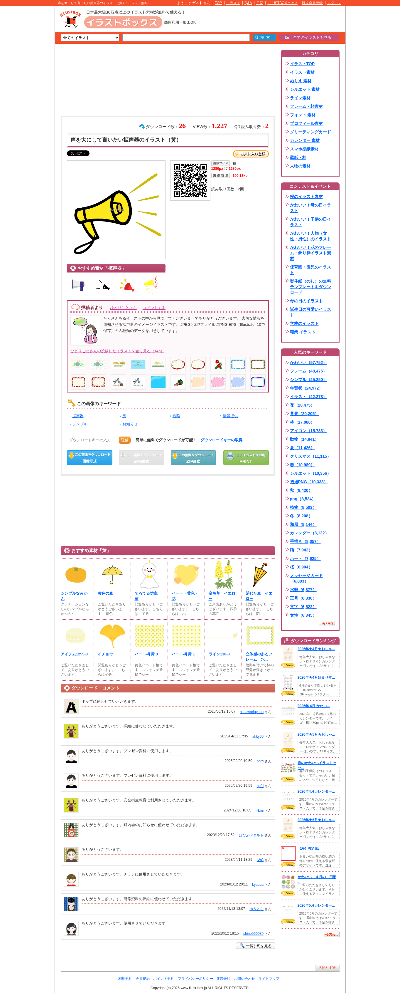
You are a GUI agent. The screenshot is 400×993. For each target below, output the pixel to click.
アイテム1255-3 (74, 654)
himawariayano (252, 712)
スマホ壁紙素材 (304, 149)
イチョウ (105, 654)
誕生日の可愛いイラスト (310, 312)
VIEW (288, 665)
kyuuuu (258, 885)
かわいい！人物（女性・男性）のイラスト (310, 236)
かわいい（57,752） (308, 362)
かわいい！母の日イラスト (310, 208)
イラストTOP (302, 63)
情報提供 (230, 416)
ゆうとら (256, 909)
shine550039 (253, 934)
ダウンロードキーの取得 (221, 440)
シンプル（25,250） (308, 379)
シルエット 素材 (305, 89)
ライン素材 (300, 97)
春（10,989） (302, 464)
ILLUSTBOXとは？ (282, 3)
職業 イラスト (303, 332)
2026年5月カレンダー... (316, 905)
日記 (259, 3)
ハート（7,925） (305, 558)
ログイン (334, 3)
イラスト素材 (302, 72)
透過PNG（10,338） (309, 481)
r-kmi (260, 811)
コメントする (154, 308)
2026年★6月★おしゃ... (316, 820)
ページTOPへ (327, 967)
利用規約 (125, 979)
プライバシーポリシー (195, 979)
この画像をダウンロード (89, 457)
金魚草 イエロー (222, 596)
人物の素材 (300, 166)
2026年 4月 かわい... (314, 706)
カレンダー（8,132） (309, 533)
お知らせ (130, 424)
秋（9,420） (301, 490)
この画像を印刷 (246, 457)
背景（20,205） (304, 413)
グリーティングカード (310, 132)
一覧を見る (327, 623)
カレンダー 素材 (305, 140)
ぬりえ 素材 (301, 80)
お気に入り (251, 153)
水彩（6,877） (303, 589)
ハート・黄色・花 (185, 596)
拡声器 (78, 416)
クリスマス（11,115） (310, 456)
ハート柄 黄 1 (183, 654)
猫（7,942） (301, 550)
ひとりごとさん (123, 308)
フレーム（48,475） (308, 371)
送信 (125, 440)
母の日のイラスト (306, 300)
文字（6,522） (303, 606)
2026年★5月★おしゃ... (316, 734)
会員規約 (143, 979)
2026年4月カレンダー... (316, 791)
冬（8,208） (301, 516)
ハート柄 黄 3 (146, 654)
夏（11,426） (302, 447)
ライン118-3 (219, 654)
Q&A (248, 3)
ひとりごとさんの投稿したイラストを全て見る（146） (117, 351)
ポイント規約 (163, 979)
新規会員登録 (312, 3)
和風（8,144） (303, 524)
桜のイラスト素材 (306, 196)
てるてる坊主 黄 (148, 596)
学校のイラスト (304, 323)
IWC (260, 860)
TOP (218, 3)
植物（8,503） (303, 507)
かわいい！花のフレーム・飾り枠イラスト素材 (310, 253)
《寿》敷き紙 (308, 848)
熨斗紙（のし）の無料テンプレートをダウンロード (310, 287)
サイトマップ (268, 979)
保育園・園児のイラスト (310, 270)
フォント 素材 (303, 115)
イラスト (233, 3)
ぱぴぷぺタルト (251, 835)
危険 (176, 416)
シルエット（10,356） (310, 473)
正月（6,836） (303, 598)
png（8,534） (303, 499)
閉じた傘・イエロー (259, 596)
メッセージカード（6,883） (306, 578)
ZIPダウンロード (193, 457)
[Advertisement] (27, 97)
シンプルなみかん (74, 596)
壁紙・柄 (298, 157)
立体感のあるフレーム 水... (259, 657)
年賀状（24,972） (306, 388)
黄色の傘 (105, 593)
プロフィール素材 (306, 123)
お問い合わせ (244, 979)
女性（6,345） (303, 615)
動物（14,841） (304, 439)
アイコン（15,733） (308, 430)
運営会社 (223, 979)
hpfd (260, 761)
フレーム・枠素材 (306, 106)
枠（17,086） (302, 422)
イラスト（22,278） (308, 396)
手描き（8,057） (305, 541)
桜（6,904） (301, 567)
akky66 (258, 736)
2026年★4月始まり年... (316, 677)
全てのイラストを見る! (309, 37)
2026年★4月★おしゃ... (316, 649)
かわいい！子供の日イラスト (310, 222)
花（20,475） (302, 405)
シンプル (79, 424)
